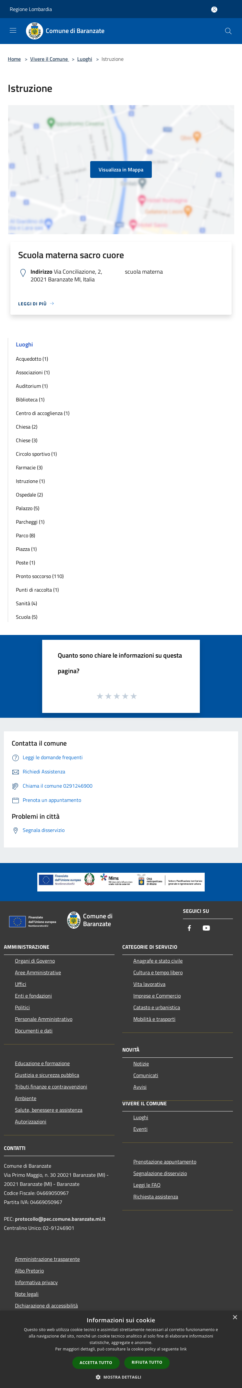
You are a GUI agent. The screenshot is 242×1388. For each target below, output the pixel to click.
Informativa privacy (36, 1282)
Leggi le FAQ (147, 1185)
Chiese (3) (26, 440)
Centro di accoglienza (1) (42, 413)
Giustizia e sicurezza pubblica (47, 1075)
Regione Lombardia (31, 9)
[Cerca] (228, 31)
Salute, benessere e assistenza (48, 1110)
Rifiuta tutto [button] (147, 1362)
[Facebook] (189, 928)
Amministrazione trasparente (47, 1259)
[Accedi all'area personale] (214, 9)
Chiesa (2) (26, 427)
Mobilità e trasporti (154, 1019)
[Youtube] (206, 928)
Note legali (27, 1294)
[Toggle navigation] (13, 30)
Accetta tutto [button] (96, 1362)
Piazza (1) (26, 549)
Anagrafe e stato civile (158, 961)
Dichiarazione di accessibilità (46, 1305)
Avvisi (140, 1087)
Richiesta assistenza (155, 1196)
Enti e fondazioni (33, 996)
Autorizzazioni (30, 1121)
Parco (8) (25, 535)
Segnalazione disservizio (160, 1173)
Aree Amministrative (38, 972)
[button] (121, 1377)
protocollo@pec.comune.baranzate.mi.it (60, 1219)
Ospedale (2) (29, 494)
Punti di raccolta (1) (37, 590)
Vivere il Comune (49, 59)
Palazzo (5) (27, 508)
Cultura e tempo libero (158, 972)
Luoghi (84, 59)
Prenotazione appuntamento (164, 1161)
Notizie (141, 1063)
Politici (22, 1007)
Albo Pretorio (29, 1270)
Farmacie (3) (29, 467)
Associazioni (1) (33, 372)
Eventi (140, 1129)
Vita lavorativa (149, 984)
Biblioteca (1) (30, 399)
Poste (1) (25, 562)
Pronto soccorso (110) (40, 576)
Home (14, 59)
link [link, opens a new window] (183, 1349)
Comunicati (145, 1075)
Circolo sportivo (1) (36, 454)
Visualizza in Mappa (121, 169)
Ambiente (25, 1098)
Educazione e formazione (42, 1063)
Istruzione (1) (30, 481)
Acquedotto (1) (32, 359)
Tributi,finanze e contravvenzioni (51, 1086)
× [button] (234, 1317)
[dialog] (121, 1349)
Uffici (20, 984)
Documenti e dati (34, 1030)
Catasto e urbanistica (156, 1007)
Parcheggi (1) (30, 522)
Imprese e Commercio (157, 996)
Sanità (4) (26, 603)
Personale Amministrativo (43, 1019)
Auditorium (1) (32, 386)
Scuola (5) (26, 617)
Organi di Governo (35, 961)
